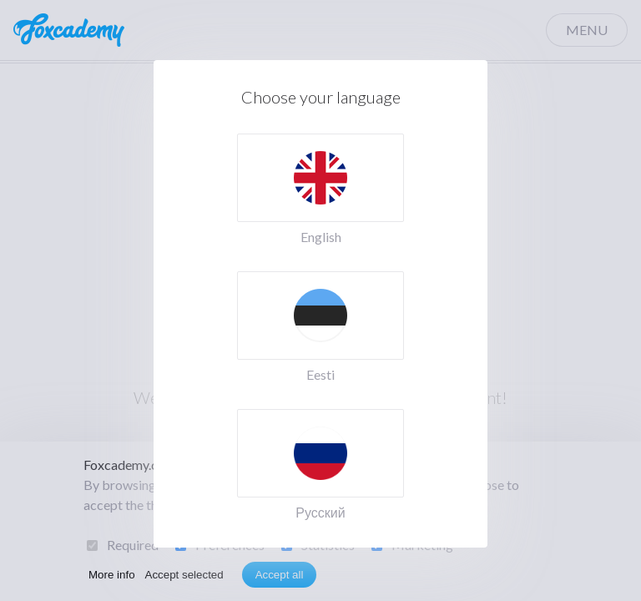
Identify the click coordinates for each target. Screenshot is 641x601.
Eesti (320, 374)
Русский (320, 512)
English (320, 237)
